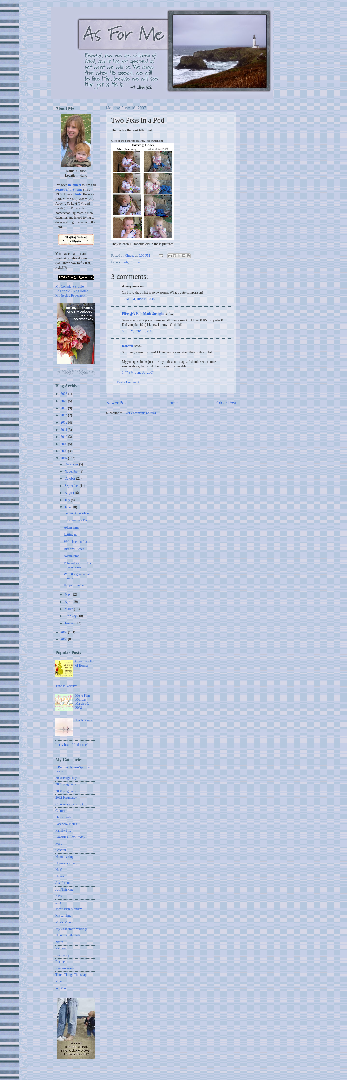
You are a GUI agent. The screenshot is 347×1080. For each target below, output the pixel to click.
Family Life (63, 830)
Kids (125, 262)
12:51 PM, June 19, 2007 (138, 299)
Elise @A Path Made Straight (143, 314)
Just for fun (63, 883)
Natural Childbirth (67, 935)
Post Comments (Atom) (140, 413)
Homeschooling (65, 863)
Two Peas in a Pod (76, 520)
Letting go (70, 534)
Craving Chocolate (76, 513)
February (71, 616)
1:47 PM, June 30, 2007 (138, 372)
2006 (64, 632)
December (72, 464)
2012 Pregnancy (66, 797)
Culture (60, 810)
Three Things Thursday (71, 975)
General (60, 850)
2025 (64, 401)
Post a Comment (128, 382)
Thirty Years (83, 720)
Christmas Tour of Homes (85, 663)
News (59, 942)
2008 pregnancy (66, 791)
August (70, 493)
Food (58, 843)
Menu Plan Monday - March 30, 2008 (82, 701)
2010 (64, 437)
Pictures (135, 262)
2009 (64, 444)
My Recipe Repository (70, 295)
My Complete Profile (69, 286)
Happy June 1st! (74, 585)
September (72, 486)
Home (172, 402)
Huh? (59, 870)
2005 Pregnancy (66, 778)
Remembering (64, 968)
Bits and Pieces (74, 549)
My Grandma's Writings (71, 929)
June (68, 507)
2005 (64, 639)
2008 (64, 451)
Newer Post (117, 402)
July (68, 500)
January (70, 623)
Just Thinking (64, 889)
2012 (64, 422)
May (68, 594)
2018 (64, 408)
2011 (64, 430)
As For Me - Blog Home (71, 291)
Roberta (127, 346)
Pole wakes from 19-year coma (77, 565)
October (70, 478)
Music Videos (64, 922)
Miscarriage (63, 915)
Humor (60, 876)
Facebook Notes (66, 824)
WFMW (61, 988)
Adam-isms (71, 527)
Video (59, 981)
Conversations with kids (71, 804)
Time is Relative (66, 686)
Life (58, 902)
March (69, 609)
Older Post (226, 402)
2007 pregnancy (66, 784)
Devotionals (63, 817)
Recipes (60, 961)
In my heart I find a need (71, 745)
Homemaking (64, 857)
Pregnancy (62, 955)
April (69, 602)
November (72, 471)
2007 (64, 458)
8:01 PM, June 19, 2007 (138, 331)
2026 (64, 394)
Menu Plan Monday (68, 909)
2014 (64, 415)
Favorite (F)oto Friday (70, 837)
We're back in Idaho (77, 541)
